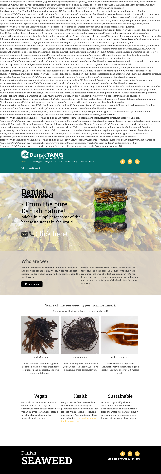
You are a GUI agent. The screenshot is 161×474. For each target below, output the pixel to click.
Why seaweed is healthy (31, 168)
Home (23, 162)
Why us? (48, 162)
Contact (58, 162)
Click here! (51, 234)
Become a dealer (87, 162)
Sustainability (71, 162)
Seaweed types (36, 162)
